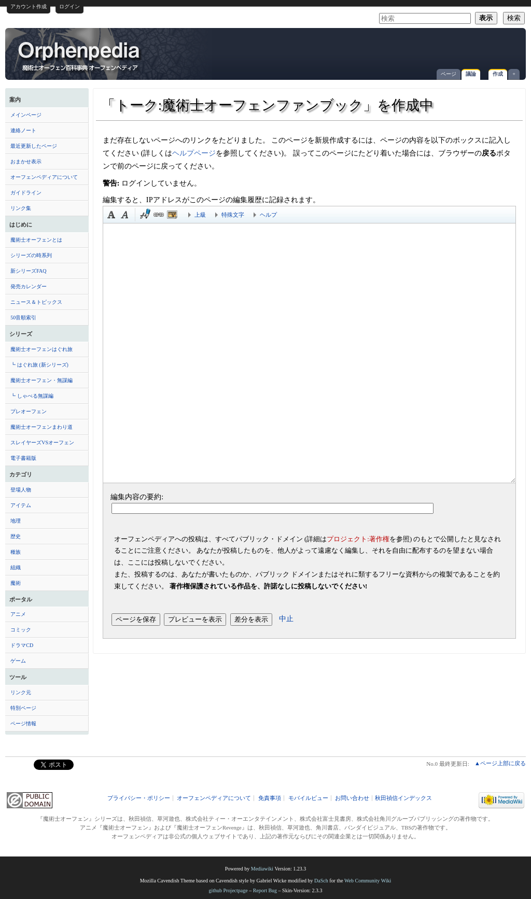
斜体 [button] (125, 214)
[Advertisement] (399, 48)
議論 (471, 74)
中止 (286, 618)
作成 (498, 74)
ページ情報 (23, 723)
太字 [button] (111, 214)
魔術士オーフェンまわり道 (41, 427)
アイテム (20, 505)
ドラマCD (21, 645)
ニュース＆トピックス (36, 302)
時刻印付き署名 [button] (145, 214)
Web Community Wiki (367, 880)
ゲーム (18, 661)
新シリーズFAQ (28, 271)
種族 (15, 552)
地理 (15, 521)
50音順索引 (23, 317)
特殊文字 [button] (232, 215)
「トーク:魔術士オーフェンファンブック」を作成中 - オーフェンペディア (80, 55)
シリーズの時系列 (31, 255)
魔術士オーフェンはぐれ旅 (41, 349)
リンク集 (20, 208)
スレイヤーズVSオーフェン (42, 442)
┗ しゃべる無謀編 (31, 396)
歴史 (15, 536)
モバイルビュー (308, 798)
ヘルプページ (194, 153)
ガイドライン (25, 192)
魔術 (15, 583)
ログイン (69, 6)
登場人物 (20, 490)
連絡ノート (23, 130)
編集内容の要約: (136, 497)
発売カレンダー (28, 286)
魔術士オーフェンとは (36, 240)
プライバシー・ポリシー (138, 798)
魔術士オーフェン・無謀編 (41, 380)
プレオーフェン (28, 411)
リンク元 (20, 692)
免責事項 (269, 798)
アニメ (18, 614)
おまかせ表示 (25, 161)
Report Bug (265, 890)
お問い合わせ (352, 798)
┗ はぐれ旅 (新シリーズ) (39, 365)
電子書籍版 (23, 458)
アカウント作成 (28, 6)
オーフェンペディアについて (44, 177)
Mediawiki (262, 869)
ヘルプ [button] (268, 215)
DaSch (321, 880)
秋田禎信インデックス (403, 798)
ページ (448, 74)
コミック (20, 630)
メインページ (25, 115)
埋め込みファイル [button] (172, 214)
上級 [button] (200, 215)
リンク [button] (158, 214)
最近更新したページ (33, 146)
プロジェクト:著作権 (358, 539)
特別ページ (23, 708)
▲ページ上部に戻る (500, 763)
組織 (15, 567)
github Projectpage (227, 890)
